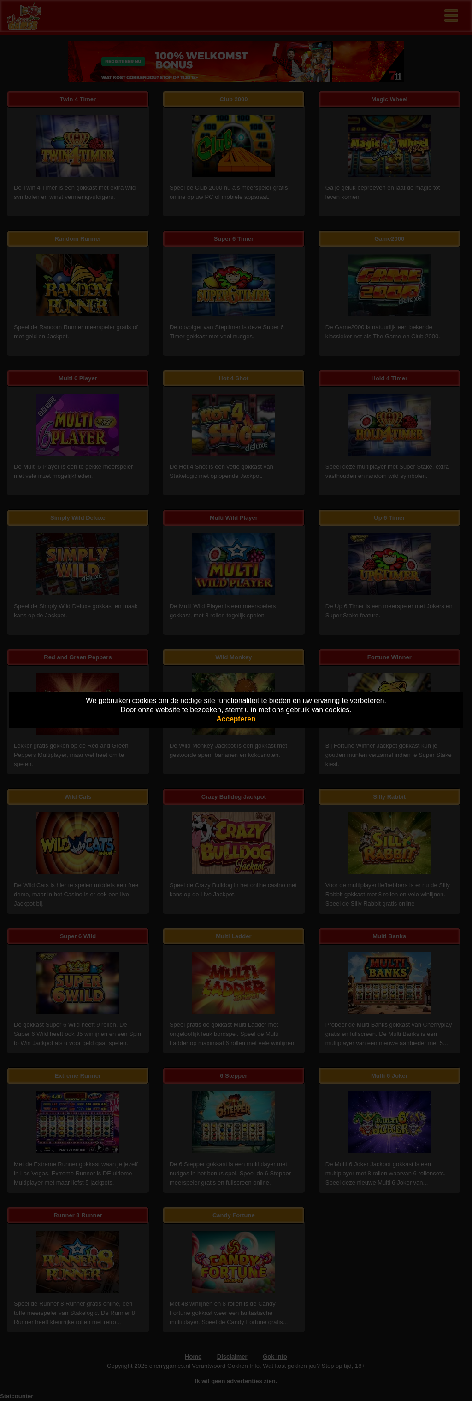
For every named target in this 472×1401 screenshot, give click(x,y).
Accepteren (236, 719)
